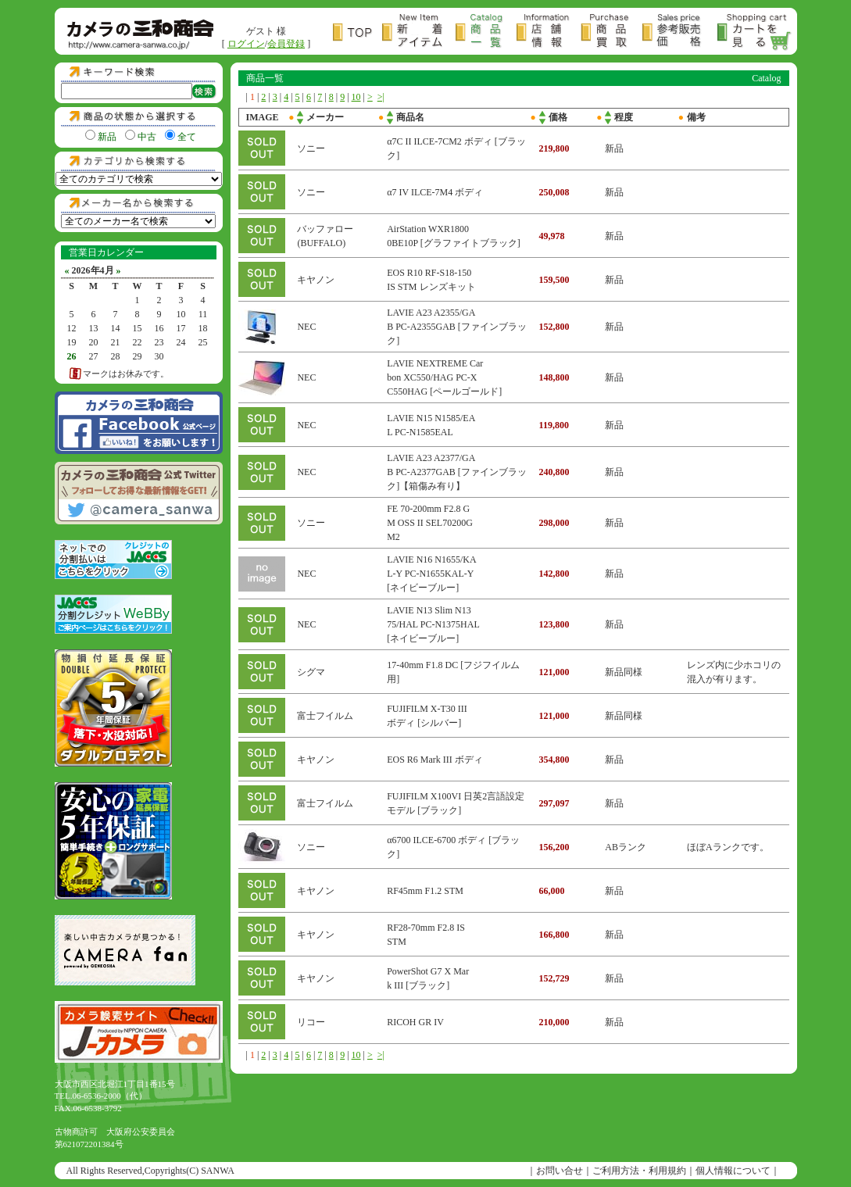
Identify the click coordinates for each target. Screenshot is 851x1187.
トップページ (357, 32)
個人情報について (733, 1170)
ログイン (246, 43)
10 (356, 96)
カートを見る (754, 32)
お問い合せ (559, 1170)
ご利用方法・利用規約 (639, 1170)
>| (380, 96)
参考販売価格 (679, 32)
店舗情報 (549, 32)
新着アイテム (419, 32)
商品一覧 (486, 32)
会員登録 (286, 43)
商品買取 (611, 32)
